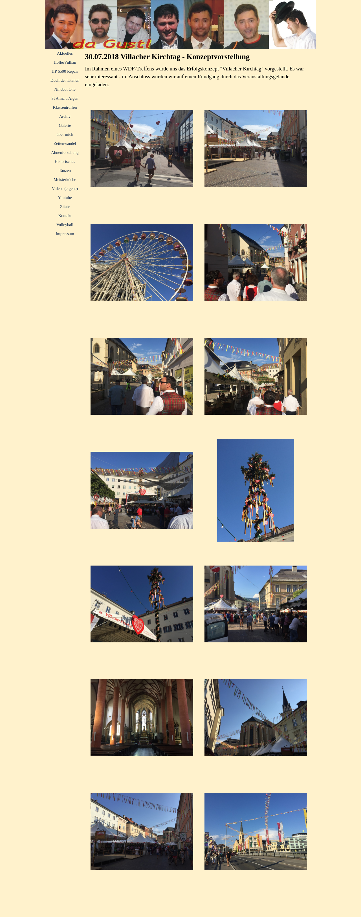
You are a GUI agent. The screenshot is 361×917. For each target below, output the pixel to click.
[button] (142, 149)
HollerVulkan (65, 62)
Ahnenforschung (65, 152)
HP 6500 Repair (65, 71)
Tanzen (65, 170)
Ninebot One (64, 89)
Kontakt (64, 215)
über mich (64, 134)
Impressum (65, 233)
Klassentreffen (65, 107)
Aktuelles (65, 53)
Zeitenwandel (65, 143)
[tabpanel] (199, 76)
